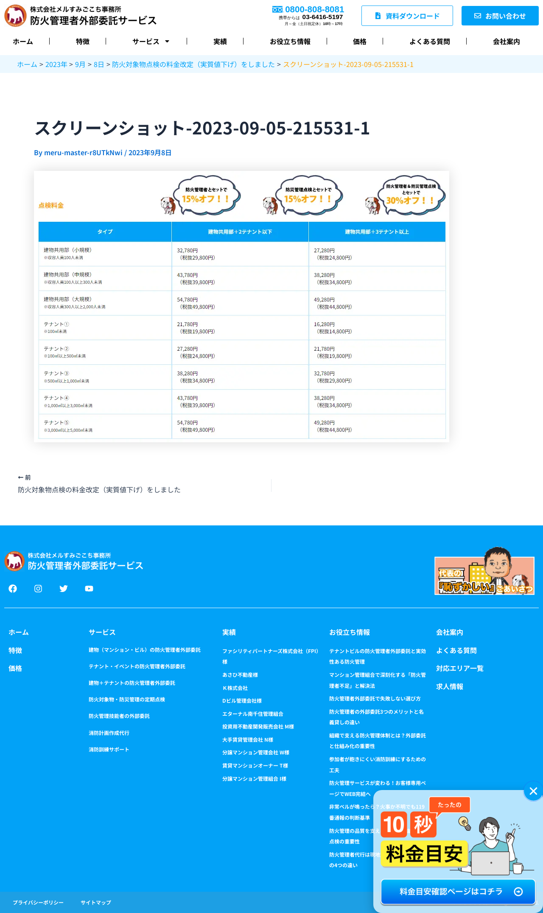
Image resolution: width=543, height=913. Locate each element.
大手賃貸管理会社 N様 (247, 739)
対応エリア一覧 (460, 668)
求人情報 (449, 686)
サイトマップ (96, 902)
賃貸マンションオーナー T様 (255, 765)
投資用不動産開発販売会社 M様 (258, 726)
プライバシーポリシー (38, 902)
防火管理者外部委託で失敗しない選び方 (375, 698)
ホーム (23, 41)
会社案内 (506, 41)
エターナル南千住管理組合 (252, 713)
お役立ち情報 (290, 41)
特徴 (83, 41)
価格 (360, 41)
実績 (220, 41)
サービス (151, 41)
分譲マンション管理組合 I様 (254, 778)
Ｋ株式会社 (235, 687)
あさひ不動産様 (240, 674)
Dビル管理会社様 (242, 700)
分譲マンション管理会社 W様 (255, 752)
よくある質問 (429, 41)
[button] (533, 791)
